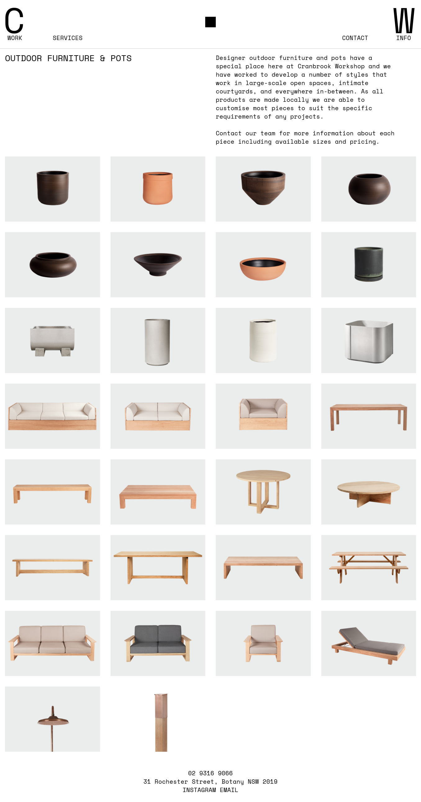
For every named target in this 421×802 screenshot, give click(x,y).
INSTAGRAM (199, 790)
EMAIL (229, 790)
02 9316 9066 (210, 773)
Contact (355, 38)
